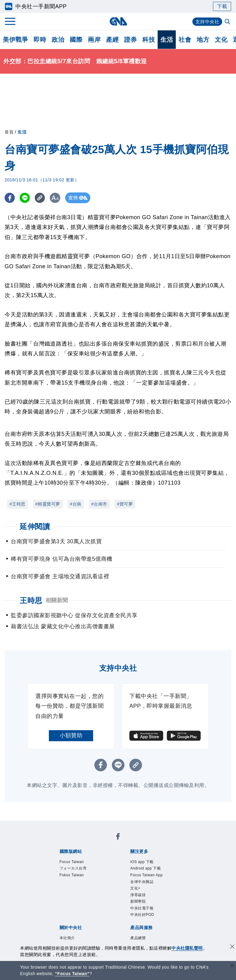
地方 (203, 39)
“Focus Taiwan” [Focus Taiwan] (72, 973)
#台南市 (99, 504)
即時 (39, 39)
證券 (130, 39)
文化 (221, 39)
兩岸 (94, 39)
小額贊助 (71, 735)
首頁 (9, 132)
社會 (185, 39)
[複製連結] (41, 197)
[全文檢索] (228, 22)
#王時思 (18, 504)
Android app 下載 (152, 871)
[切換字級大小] (57, 197)
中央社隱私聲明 (187, 948)
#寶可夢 (125, 504)
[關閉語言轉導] (232, 966)
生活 (166, 39)
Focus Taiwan (77, 863)
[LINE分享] (25, 197)
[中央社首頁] (118, 21)
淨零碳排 (141, 912)
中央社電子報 (147, 929)
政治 (58, 39)
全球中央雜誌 (147, 896)
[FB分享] (10, 197)
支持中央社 (206, 21)
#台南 (75, 504)
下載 (222, 6)
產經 (112, 39)
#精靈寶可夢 (47, 504)
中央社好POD (148, 937)
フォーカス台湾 (80, 871)
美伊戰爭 (15, 39)
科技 (148, 39)
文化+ (137, 904)
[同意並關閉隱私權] (232, 947)
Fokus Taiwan (77, 879)
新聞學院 (141, 921)
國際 (76, 39)
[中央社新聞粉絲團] (118, 838)
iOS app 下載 (147, 863)
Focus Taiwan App (148, 883)
